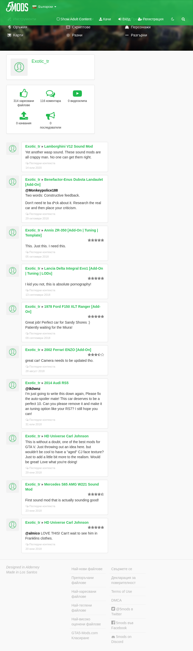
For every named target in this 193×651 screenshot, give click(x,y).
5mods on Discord (121, 639)
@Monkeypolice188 (41, 190)
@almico (32, 533)
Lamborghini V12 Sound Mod (68, 146)
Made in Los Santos (21, 572)
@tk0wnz (32, 389)
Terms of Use (121, 591)
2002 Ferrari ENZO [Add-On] (67, 350)
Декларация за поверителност (123, 580)
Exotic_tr (40, 61)
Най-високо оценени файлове (86, 621)
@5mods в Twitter (122, 611)
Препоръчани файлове (83, 580)
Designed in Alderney (23, 567)
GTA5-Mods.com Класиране (85, 635)
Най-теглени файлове (82, 607)
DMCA (116, 600)
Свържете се (121, 569)
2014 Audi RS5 (56, 383)
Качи (105, 19)
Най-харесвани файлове (84, 594)
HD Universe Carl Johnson (66, 436)
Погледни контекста (40, 163)
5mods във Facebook (122, 625)
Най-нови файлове (87, 569)
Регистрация (151, 19)
